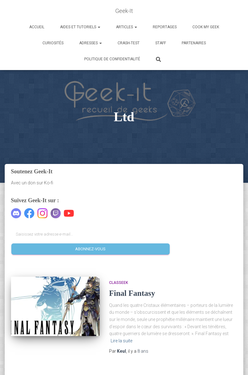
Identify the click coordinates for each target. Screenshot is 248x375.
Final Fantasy (132, 293)
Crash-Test (129, 43)
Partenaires (194, 43)
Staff (160, 43)
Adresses (90, 43)
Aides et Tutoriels (80, 27)
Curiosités (52, 43)
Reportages (165, 27)
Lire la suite (121, 340)
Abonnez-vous (90, 249)
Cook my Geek (205, 27)
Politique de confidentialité (112, 59)
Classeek (118, 282)
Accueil (36, 27)
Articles (126, 27)
